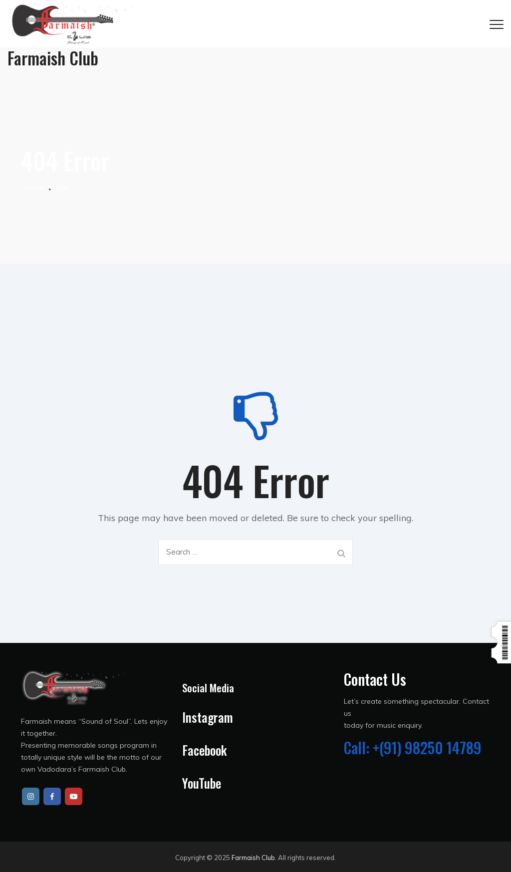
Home (32, 188)
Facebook (204, 750)
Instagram (207, 717)
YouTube (201, 783)
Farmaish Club (253, 858)
